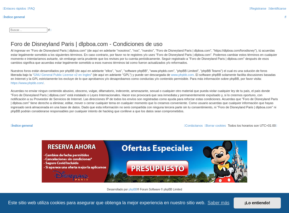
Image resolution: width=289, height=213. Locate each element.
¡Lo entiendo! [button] (257, 203)
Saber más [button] (218, 202)
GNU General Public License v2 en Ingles (62, 74)
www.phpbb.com (182, 74)
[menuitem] (31, 8)
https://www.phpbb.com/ (27, 83)
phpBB (133, 189)
